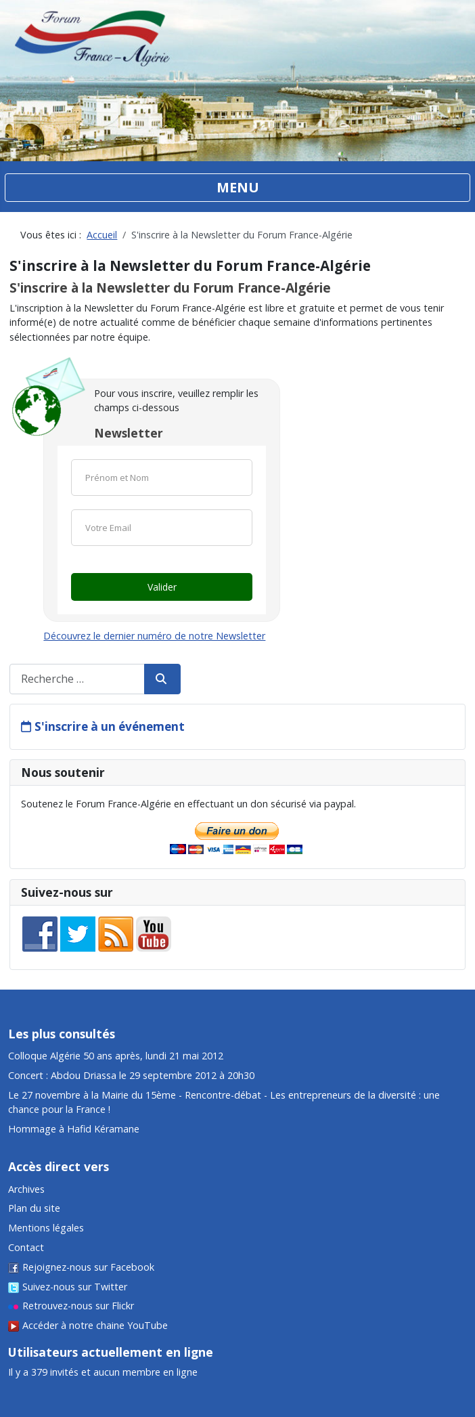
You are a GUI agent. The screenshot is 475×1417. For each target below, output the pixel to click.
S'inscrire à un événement (110, 726)
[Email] (161, 527)
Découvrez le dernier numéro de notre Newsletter (154, 635)
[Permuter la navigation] (237, 187)
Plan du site (34, 1208)
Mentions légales (46, 1227)
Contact (26, 1247)
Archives (26, 1189)
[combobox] (77, 679)
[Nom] (161, 477)
